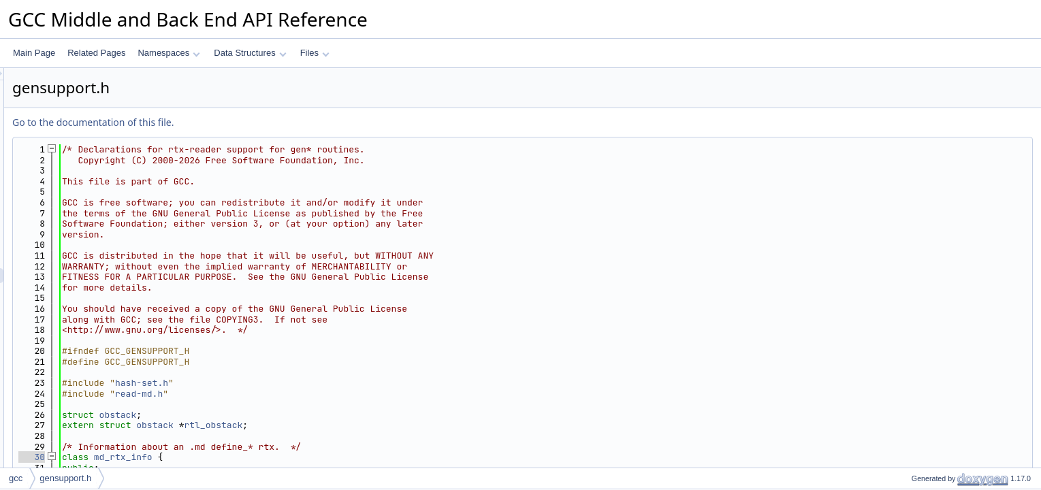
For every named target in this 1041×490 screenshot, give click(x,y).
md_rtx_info (293, 457)
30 (202, 457)
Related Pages (96, 53)
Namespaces (168, 53)
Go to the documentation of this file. (263, 122)
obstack (288, 415)
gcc (15, 478)
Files (315, 53)
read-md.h (309, 393)
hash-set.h (311, 383)
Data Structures (250, 53)
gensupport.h (65, 478)
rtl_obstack (383, 425)
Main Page (34, 53)
